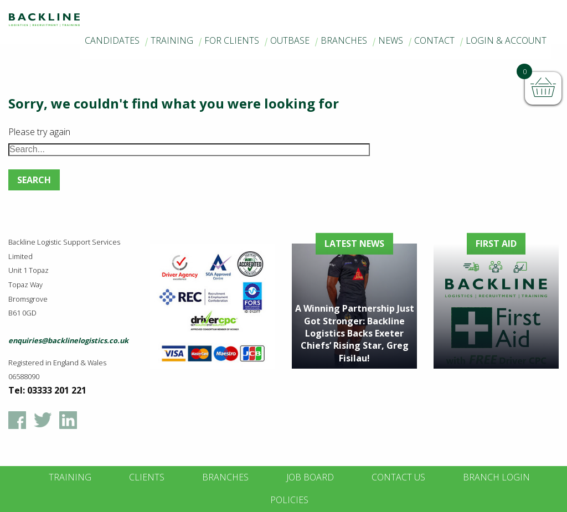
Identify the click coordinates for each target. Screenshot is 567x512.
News (390, 40)
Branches (344, 40)
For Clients (231, 40)
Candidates (112, 40)
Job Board (310, 477)
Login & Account (506, 40)
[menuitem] (112, 41)
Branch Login (496, 477)
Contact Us (398, 477)
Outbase (290, 40)
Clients (146, 477)
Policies (289, 500)
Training (172, 40)
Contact (434, 40)
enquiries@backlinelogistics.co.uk (68, 340)
